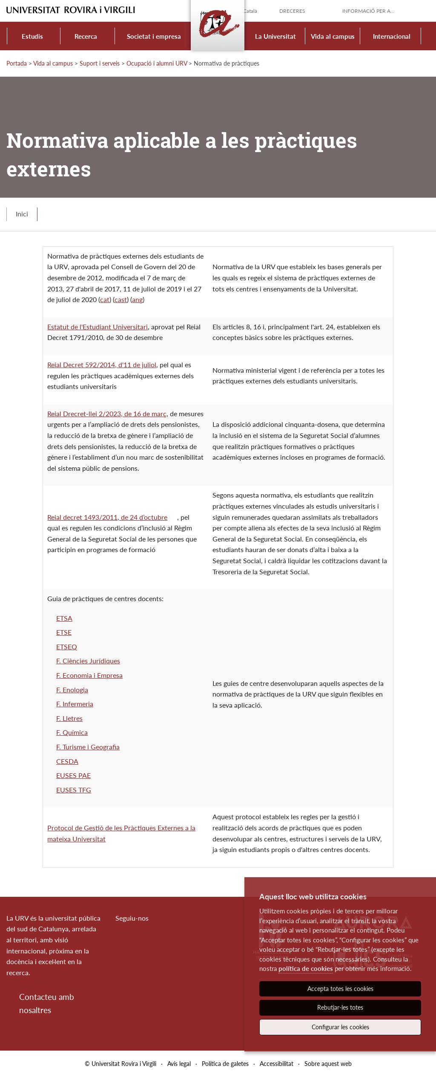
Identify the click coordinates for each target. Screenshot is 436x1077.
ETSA (64, 618)
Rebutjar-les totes (340, 1007)
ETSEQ (66, 646)
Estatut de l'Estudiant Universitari (97, 327)
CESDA (67, 761)
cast (121, 299)
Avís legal (179, 1063)
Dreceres (292, 11)
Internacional (391, 36)
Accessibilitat (276, 1063)
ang (137, 299)
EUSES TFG (73, 790)
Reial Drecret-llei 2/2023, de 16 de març (106, 413)
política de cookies (305, 968)
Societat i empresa (154, 36)
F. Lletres (69, 718)
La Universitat (275, 36)
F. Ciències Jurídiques (88, 661)
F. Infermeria (74, 704)
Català (250, 11)
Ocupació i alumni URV (156, 63)
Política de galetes (225, 1063)
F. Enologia (72, 689)
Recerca (86, 36)
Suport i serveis (100, 63)
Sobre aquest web (328, 1063)
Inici (22, 214)
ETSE (64, 632)
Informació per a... (368, 11)
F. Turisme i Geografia (88, 747)
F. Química (72, 732)
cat (104, 299)
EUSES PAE (73, 775)
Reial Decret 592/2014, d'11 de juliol (101, 364)
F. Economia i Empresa (89, 675)
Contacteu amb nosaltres (46, 1003)
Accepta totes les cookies (340, 988)
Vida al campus (333, 36)
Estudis (32, 36)
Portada (16, 63)
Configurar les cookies (340, 1027)
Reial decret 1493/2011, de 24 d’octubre (107, 517)
